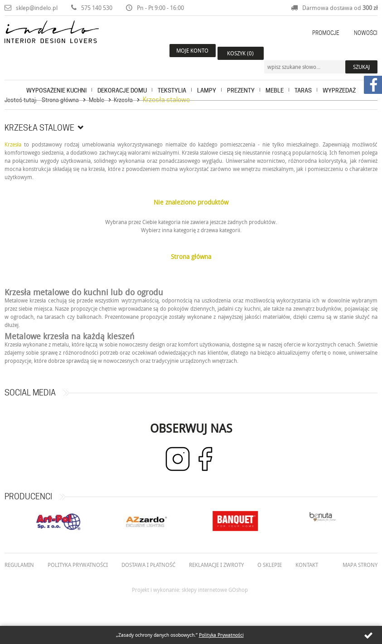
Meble (275, 79)
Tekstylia (172, 79)
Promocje (325, 32)
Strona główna (60, 99)
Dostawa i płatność (148, 564)
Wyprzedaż (339, 79)
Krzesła (123, 99)
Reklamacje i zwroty (216, 564)
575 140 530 (96, 8)
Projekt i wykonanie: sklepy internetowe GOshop (190, 589)
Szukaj (361, 53)
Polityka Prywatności (221, 634)
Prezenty (241, 79)
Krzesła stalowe (166, 100)
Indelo (68, 42)
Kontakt (306, 564)
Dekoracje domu (122, 79)
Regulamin (19, 564)
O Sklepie (269, 564)
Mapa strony (360, 564)
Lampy (206, 79)
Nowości (365, 32)
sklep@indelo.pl (37, 8)
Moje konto (191, 53)
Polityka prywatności (78, 564)
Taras (303, 79)
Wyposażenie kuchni (56, 79)
